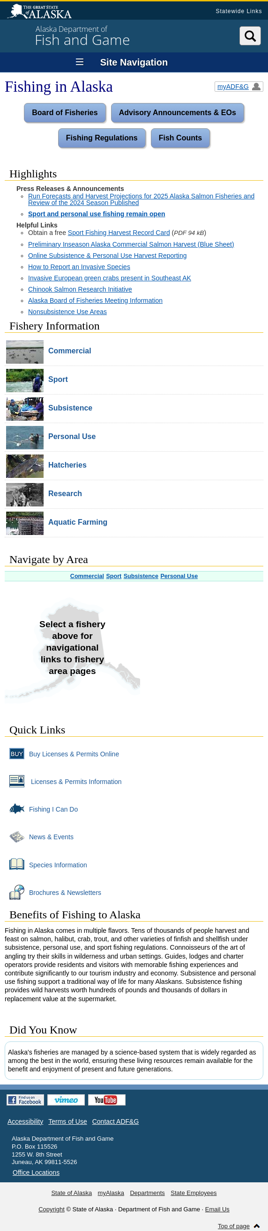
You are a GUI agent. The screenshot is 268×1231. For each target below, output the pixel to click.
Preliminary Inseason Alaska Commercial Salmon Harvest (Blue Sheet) (131, 244)
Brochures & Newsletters (53, 892)
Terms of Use (67, 1121)
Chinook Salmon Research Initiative (80, 289)
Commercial (87, 576)
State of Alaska (44, 12)
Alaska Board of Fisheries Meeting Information (95, 300)
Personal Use (179, 576)
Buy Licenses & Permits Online (62, 753)
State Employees (193, 1192)
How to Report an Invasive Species (79, 267)
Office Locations (36, 1172)
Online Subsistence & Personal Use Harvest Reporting (107, 255)
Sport (113, 576)
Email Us (217, 1209)
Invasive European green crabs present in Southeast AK (109, 278)
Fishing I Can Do (41, 808)
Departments (147, 1192)
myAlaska (111, 1192)
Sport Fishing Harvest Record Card (119, 232)
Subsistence (141, 576)
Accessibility (25, 1121)
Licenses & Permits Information (63, 781)
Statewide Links (239, 11)
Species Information (46, 864)
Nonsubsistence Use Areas (67, 311)
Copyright (51, 1209)
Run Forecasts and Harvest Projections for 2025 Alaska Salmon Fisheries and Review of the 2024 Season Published (141, 199)
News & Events (39, 836)
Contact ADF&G (115, 1121)
